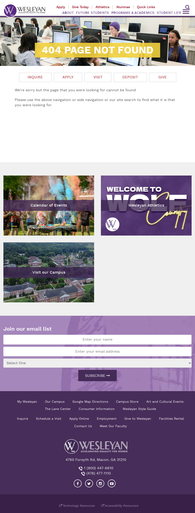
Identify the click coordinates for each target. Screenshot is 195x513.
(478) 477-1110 (98, 473)
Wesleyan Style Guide (139, 409)
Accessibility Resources (121, 505)
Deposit (130, 77)
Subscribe (97, 376)
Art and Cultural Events (164, 401)
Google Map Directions (90, 401)
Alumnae (123, 7)
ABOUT (68, 13)
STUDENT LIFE (169, 13)
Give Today (80, 7)
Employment (107, 418)
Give (162, 77)
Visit (97, 77)
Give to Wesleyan (137, 418)
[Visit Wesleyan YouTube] (112, 483)
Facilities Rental (171, 418)
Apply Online (79, 418)
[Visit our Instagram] (100, 483)
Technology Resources (78, 505)
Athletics (102, 7)
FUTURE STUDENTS (92, 13)
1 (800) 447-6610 (98, 468)
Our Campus (54, 401)
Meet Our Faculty (113, 426)
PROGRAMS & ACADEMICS (133, 13)
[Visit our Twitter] (89, 483)
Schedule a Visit (48, 418)
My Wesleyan (27, 401)
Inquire (35, 77)
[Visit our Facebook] (78, 483)
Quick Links (146, 7)
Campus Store (127, 401)
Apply (60, 7)
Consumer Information (97, 409)
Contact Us (83, 426)
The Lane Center (58, 409)
